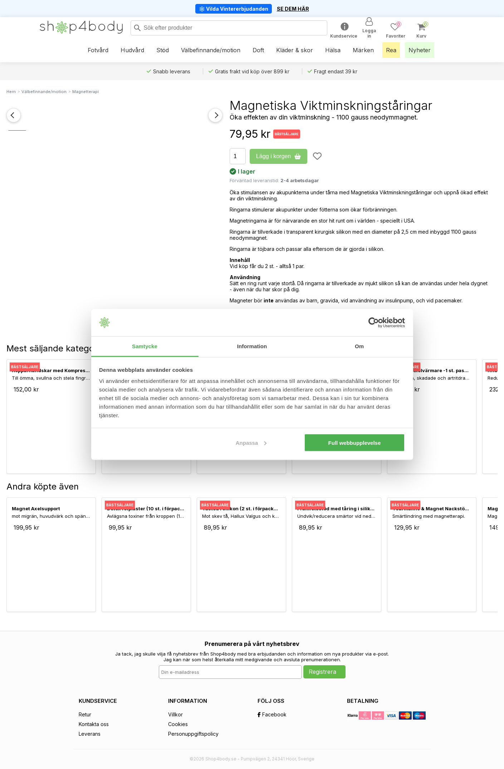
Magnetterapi (85, 91)
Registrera (322, 671)
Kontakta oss (94, 724)
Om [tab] (359, 346)
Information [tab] (252, 346)
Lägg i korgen (278, 156)
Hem (11, 91)
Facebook (272, 714)
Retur (85, 714)
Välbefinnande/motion (44, 91)
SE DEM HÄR (293, 9)
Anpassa (251, 442)
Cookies (178, 724)
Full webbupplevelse (354, 442)
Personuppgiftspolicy (193, 734)
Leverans (90, 734)
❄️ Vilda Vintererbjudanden (233, 9)
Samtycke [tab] (144, 346)
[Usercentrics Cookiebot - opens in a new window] (373, 322)
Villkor (175, 714)
